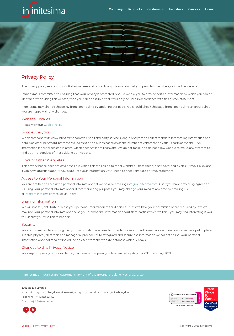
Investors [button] (176, 9)
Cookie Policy (53, 124)
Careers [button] (194, 9)
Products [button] (135, 9)
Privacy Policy (47, 326)
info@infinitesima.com (142, 184)
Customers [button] (155, 9)
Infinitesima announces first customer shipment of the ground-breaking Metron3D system (84, 274)
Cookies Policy (30, 326)
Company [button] (116, 9)
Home (209, 9)
